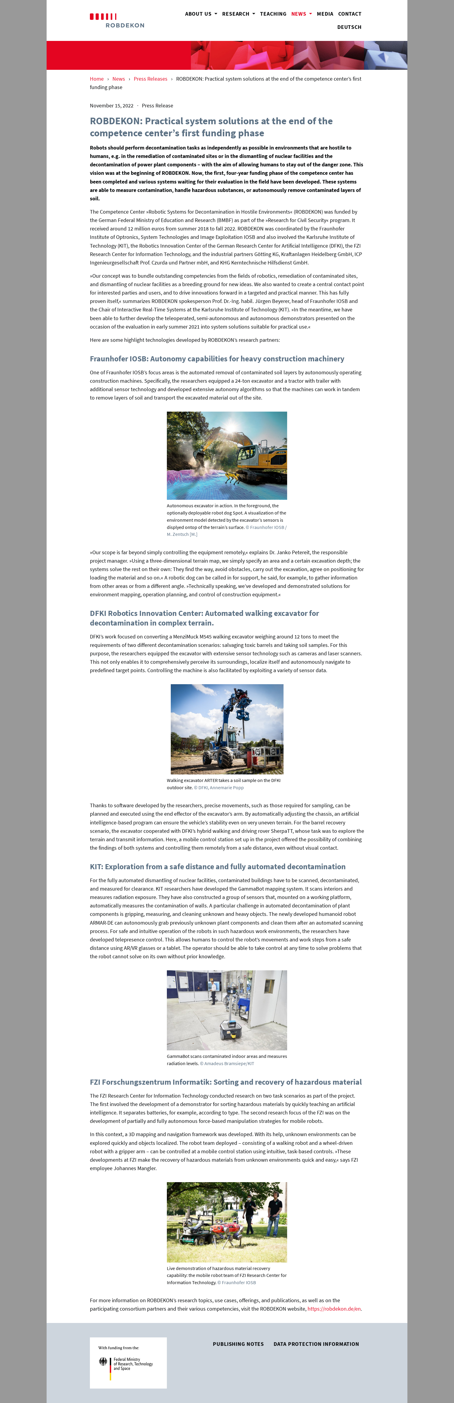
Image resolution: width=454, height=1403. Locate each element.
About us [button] (199, 14)
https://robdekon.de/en (334, 1309)
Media (325, 14)
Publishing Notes (238, 1344)
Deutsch (349, 27)
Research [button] (236, 14)
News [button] (303, 13)
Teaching (273, 14)
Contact (350, 14)
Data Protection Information (316, 1344)
